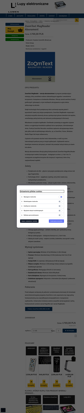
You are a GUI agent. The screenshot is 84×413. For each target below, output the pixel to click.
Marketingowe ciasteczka (31, 201)
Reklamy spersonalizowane (31, 215)
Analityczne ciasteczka (30, 206)
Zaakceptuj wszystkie (56, 221)
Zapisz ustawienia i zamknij (29, 221)
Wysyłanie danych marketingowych (33, 210)
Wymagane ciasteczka (30, 197)
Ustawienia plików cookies (31, 191)
